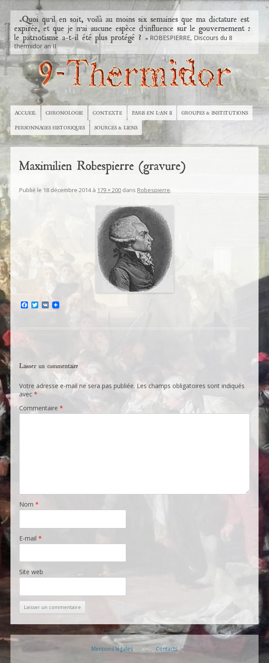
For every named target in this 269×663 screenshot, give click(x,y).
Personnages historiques (50, 127)
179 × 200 (109, 190)
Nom (29, 504)
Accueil (25, 112)
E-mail (30, 538)
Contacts (167, 649)
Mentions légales (112, 649)
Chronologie (64, 112)
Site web (31, 572)
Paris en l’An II (152, 112)
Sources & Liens (116, 127)
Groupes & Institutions (215, 112)
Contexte (107, 112)
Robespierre (153, 190)
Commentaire (41, 408)
